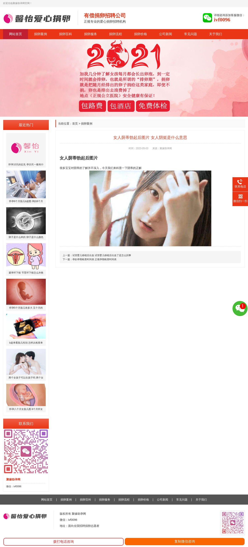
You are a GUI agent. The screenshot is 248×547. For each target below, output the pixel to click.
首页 (75, 123)
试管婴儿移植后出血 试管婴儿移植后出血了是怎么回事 (101, 255)
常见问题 (190, 34)
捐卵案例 (40, 34)
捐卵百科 (65, 34)
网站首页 (15, 34)
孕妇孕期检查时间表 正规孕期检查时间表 (94, 259)
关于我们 (215, 34)
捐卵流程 (115, 34)
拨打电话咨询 (63, 542)
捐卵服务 (90, 34)
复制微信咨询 (184, 541)
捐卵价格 (140, 34)
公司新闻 (165, 34)
